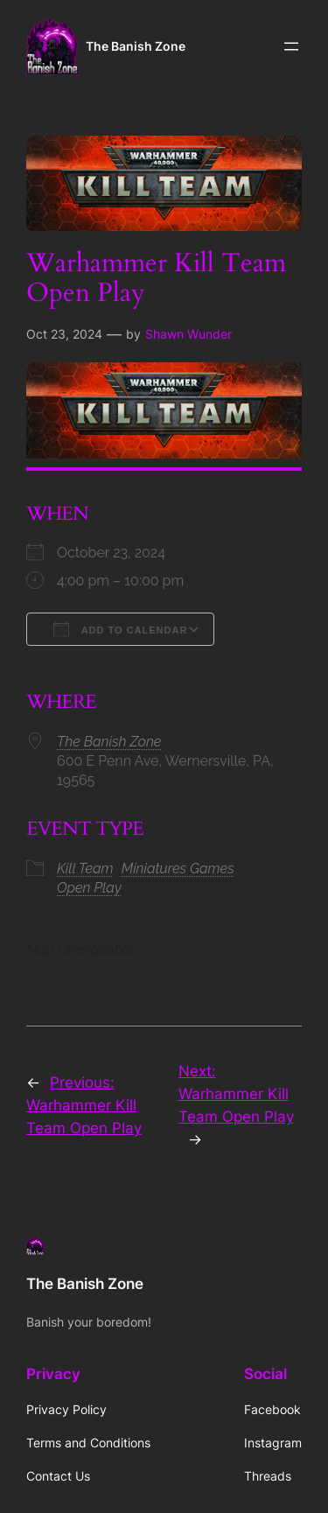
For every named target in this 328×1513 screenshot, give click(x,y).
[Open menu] (291, 46)
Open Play (89, 887)
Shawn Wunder (188, 333)
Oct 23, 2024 (64, 333)
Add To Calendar (120, 629)
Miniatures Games (178, 868)
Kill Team (85, 868)
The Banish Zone (135, 46)
